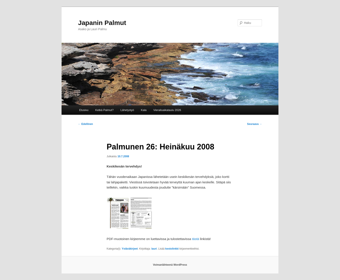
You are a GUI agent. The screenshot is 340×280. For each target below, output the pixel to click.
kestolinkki (172, 248)
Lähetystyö (127, 110)
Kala (144, 110)
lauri (154, 248)
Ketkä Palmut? (104, 110)
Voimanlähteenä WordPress (170, 264)
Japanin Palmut (102, 22)
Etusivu (83, 110)
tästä (195, 239)
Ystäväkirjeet (130, 248)
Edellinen (85, 124)
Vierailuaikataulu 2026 (167, 110)
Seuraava (254, 124)
